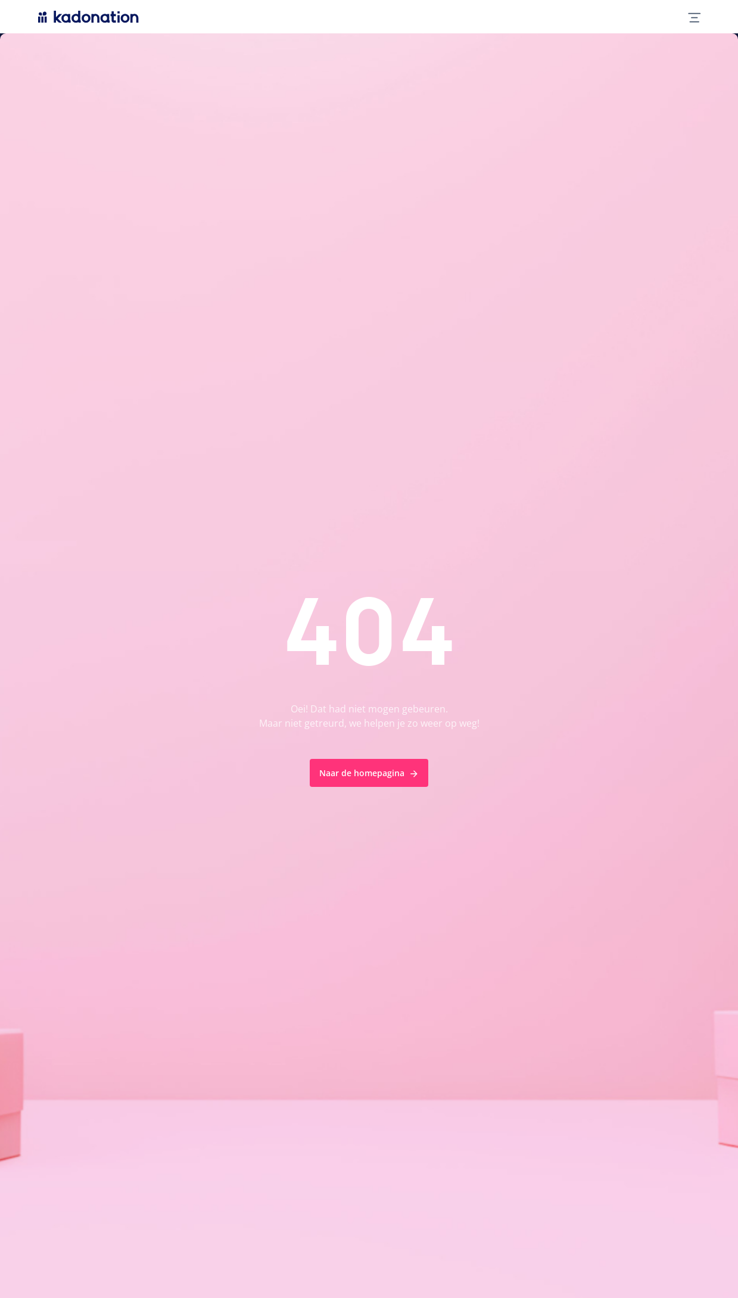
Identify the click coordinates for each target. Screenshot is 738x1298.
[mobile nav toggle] (689, 16)
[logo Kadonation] (88, 17)
